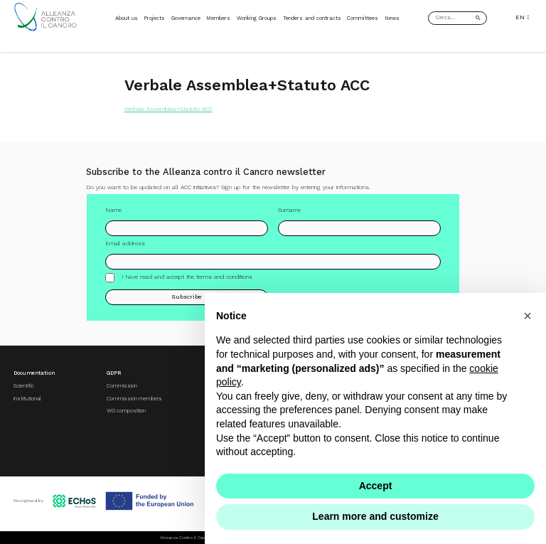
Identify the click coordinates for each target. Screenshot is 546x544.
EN (522, 17)
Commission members (134, 398)
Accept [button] (375, 485)
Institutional (27, 398)
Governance (185, 18)
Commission (122, 386)
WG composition (126, 410)
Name (113, 209)
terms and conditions (224, 276)
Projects (154, 18)
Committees (362, 18)
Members (218, 18)
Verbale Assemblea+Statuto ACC (168, 108)
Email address (125, 243)
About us (126, 18)
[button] (527, 315)
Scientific (24, 386)
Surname (289, 209)
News (392, 18)
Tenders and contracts (312, 18)
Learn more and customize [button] (375, 516)
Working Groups (257, 18)
